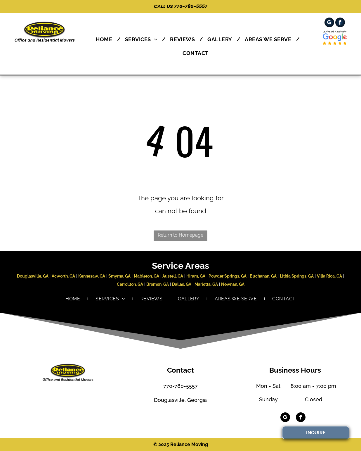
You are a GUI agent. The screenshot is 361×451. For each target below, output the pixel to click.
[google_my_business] (329, 23)
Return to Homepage (180, 235)
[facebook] (340, 23)
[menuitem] (105, 39)
